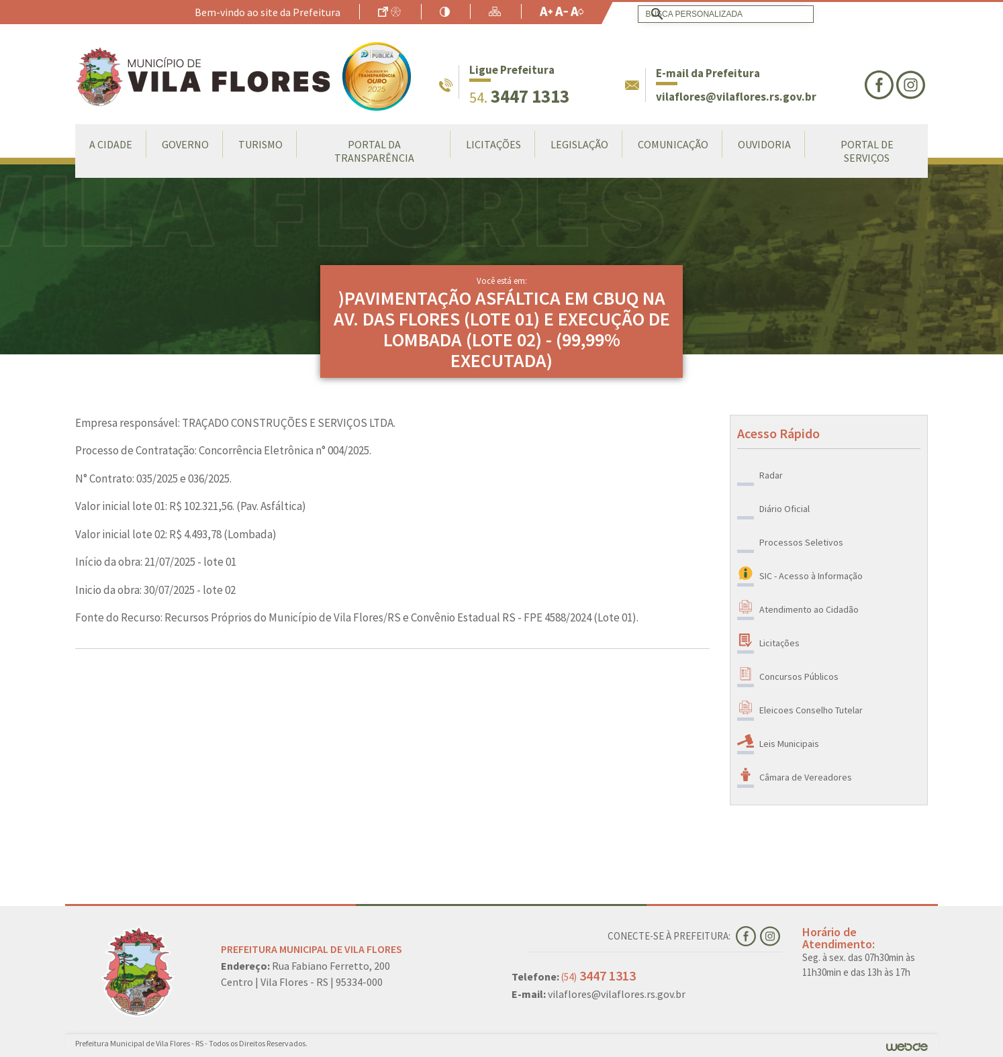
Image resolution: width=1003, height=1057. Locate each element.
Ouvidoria (764, 144)
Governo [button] (185, 144)
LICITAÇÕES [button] (493, 144)
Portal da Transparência (374, 151)
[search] (723, 14)
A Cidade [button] (110, 144)
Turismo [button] (260, 144)
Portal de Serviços (867, 151)
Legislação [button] (579, 144)
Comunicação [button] (673, 144)
